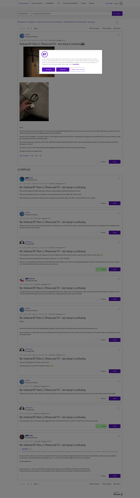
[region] (70, 62)
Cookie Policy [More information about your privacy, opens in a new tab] (75, 64)
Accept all (48, 69)
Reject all (62, 69)
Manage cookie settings (77, 69)
